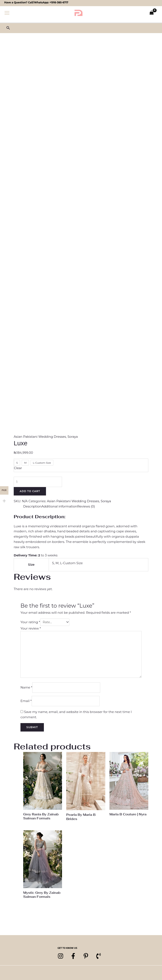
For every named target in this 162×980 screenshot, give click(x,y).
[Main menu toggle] (7, 12)
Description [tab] (32, 506)
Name (26, 688)
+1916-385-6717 (59, 2)
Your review (30, 629)
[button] (8, 28)
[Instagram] (60, 957)
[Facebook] (73, 957)
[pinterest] (86, 957)
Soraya (73, 437)
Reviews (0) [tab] (86, 506)
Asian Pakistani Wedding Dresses (40, 437)
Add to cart (30, 491)
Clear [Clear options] (18, 468)
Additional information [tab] (59, 506)
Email (26, 701)
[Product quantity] (38, 482)
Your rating (30, 622)
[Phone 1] (98, 957)
